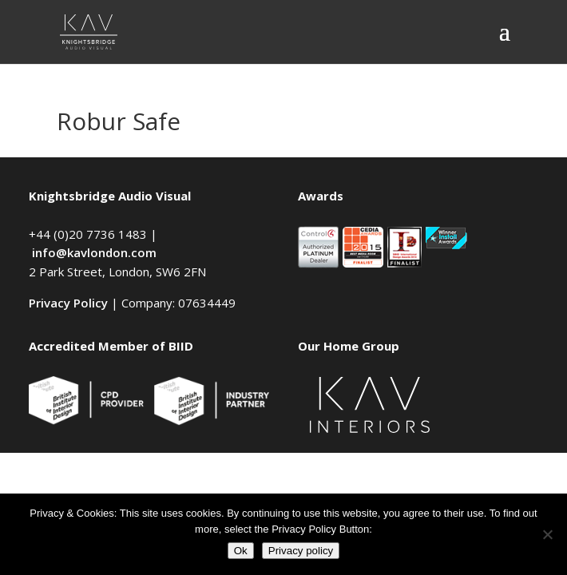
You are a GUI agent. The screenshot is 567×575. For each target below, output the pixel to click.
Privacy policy (300, 551)
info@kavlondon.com (94, 252)
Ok (241, 551)
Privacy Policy (68, 303)
